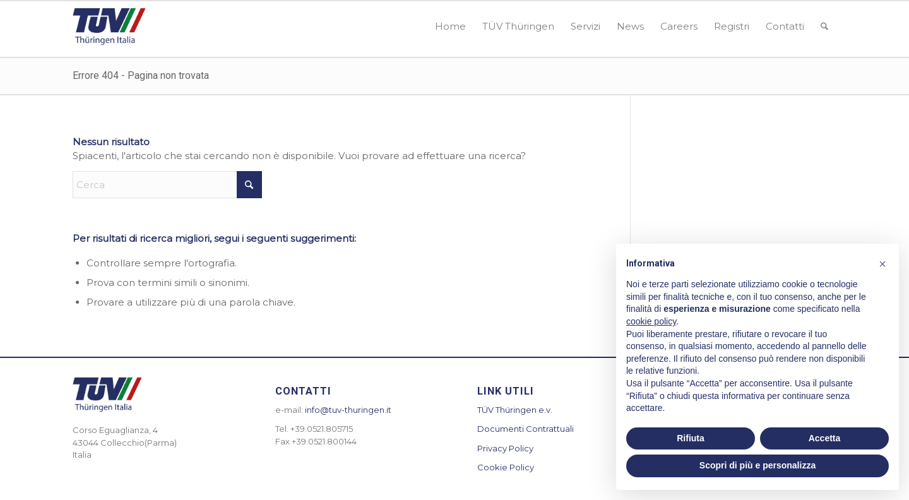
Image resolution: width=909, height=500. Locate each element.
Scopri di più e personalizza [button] (757, 465)
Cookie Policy (505, 467)
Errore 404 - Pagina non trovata (141, 75)
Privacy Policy (505, 448)
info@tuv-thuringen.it (348, 410)
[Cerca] (824, 26)
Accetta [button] (825, 438)
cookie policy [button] (651, 321)
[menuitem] (450, 26)
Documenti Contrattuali (525, 429)
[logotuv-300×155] (109, 26)
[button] (882, 264)
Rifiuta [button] (690, 438)
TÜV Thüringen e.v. (514, 410)
